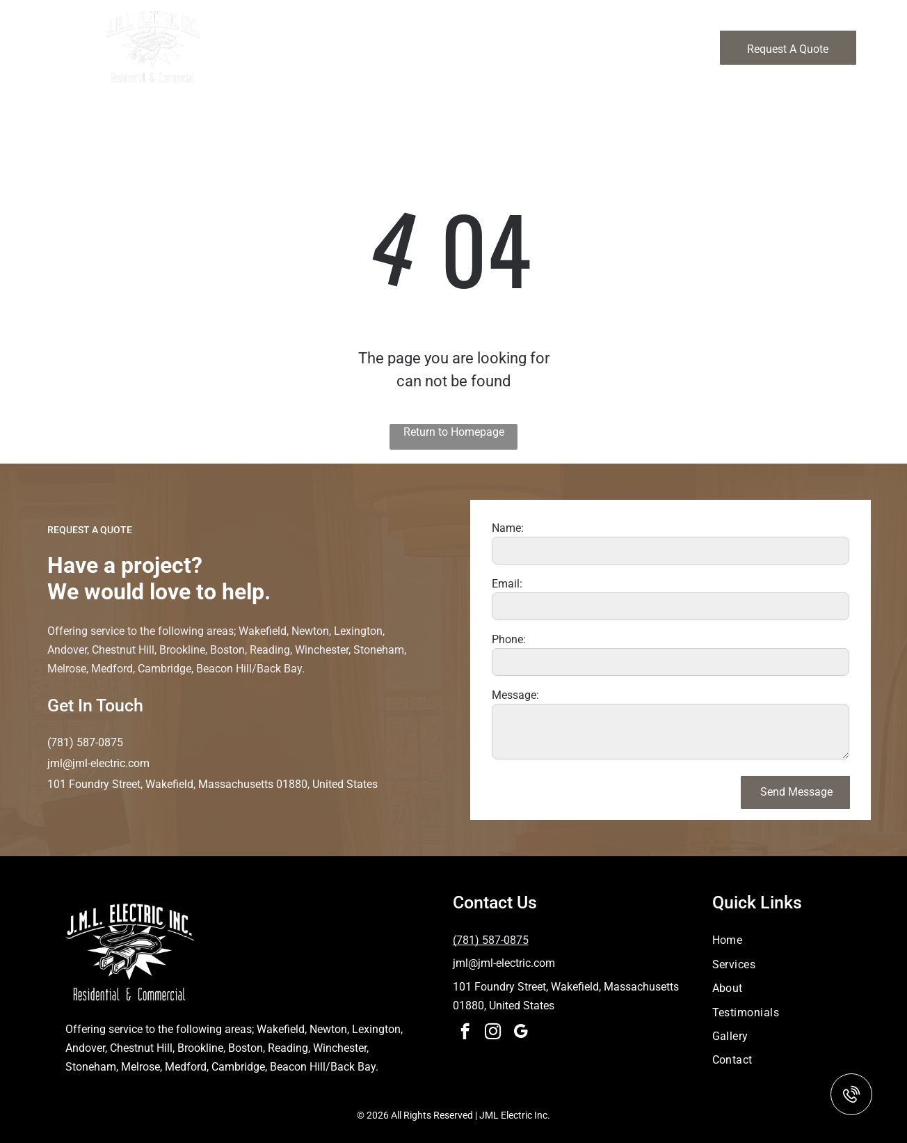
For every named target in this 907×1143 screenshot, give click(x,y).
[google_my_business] (520, 1033)
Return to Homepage (453, 432)
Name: (508, 528)
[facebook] (465, 1033)
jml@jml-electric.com (98, 763)
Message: (515, 695)
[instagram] (493, 1033)
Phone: (509, 639)
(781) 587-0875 (85, 742)
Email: (507, 583)
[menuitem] (364, 37)
